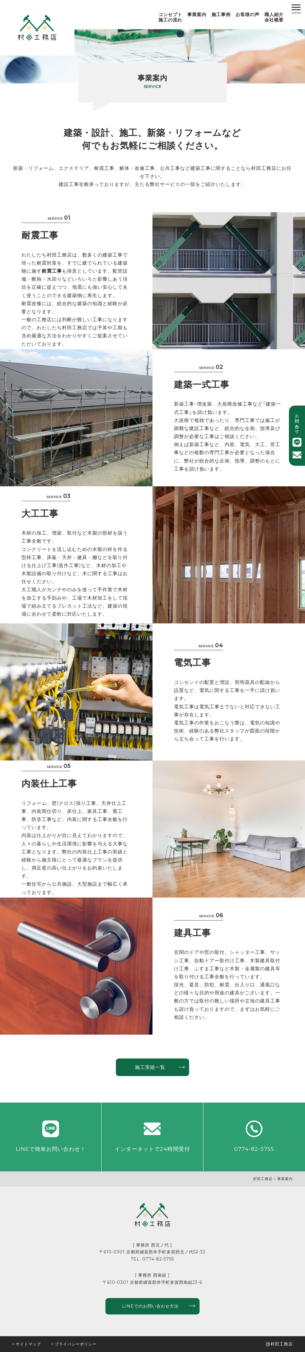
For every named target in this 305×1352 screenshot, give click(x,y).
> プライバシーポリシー (74, 1344)
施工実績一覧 (150, 1067)
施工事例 (221, 14)
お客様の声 (247, 14)
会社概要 (274, 20)
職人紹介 (274, 14)
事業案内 (196, 14)
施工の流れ (170, 20)
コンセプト (170, 14)
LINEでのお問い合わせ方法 (150, 1306)
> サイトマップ (26, 1344)
